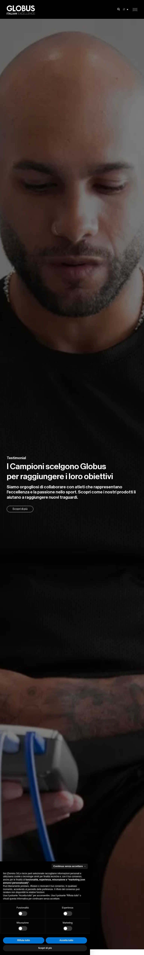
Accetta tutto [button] (66, 940)
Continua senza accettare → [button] (69, 866)
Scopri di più (20, 509)
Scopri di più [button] (45, 948)
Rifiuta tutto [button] (23, 940)
